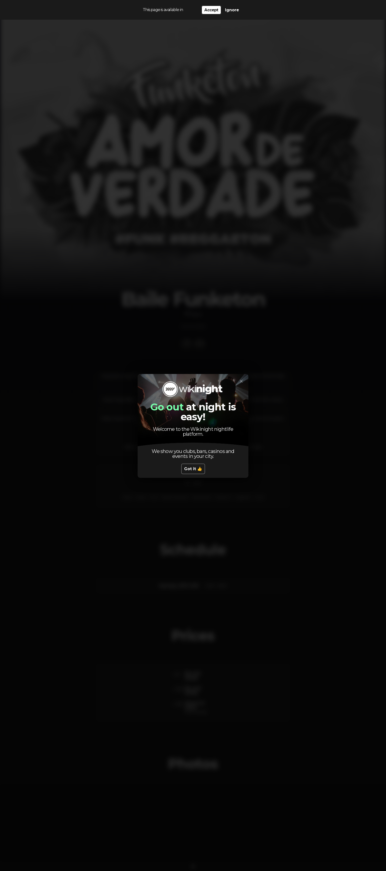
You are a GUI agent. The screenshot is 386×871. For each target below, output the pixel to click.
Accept (211, 10)
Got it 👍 (193, 469)
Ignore (232, 10)
